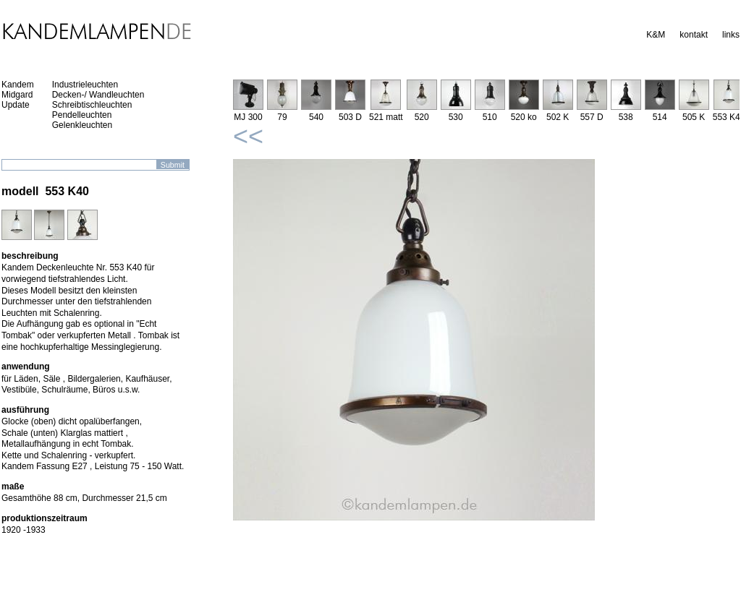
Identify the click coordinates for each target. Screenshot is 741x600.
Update (15, 105)
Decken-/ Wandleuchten (98, 95)
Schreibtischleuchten (92, 105)
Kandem (17, 85)
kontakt (693, 35)
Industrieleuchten (85, 85)
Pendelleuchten (82, 115)
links (731, 35)
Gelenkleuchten (82, 125)
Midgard (17, 95)
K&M (655, 35)
